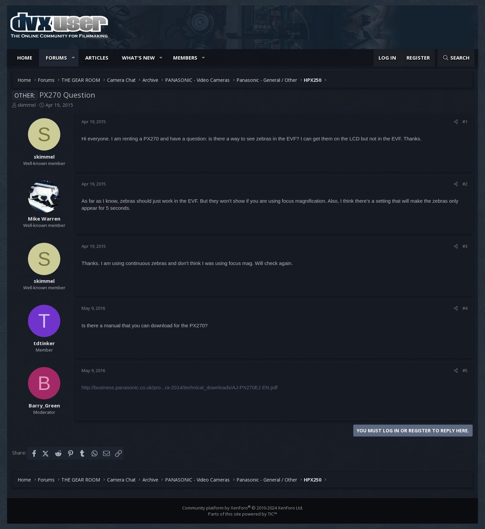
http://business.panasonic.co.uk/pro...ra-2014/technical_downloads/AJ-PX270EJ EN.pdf (180, 387)
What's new (138, 57)
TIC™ (272, 514)
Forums (56, 57)
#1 (464, 122)
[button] (73, 57)
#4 (464, 308)
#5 (464, 370)
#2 (464, 184)
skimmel (27, 105)
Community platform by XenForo (242, 508)
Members (185, 57)
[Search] (456, 57)
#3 (464, 246)
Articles (96, 57)
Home (24, 57)
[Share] (456, 122)
